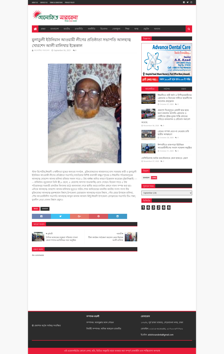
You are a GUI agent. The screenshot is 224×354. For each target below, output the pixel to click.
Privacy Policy (70, 2)
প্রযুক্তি (146, 28)
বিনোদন (103, 28)
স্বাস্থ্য (136, 28)
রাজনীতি (79, 28)
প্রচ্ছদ (43, 28)
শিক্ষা (127, 28)
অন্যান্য (157, 28)
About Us (35, 2)
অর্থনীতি (91, 28)
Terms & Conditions (56, 2)
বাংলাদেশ (54, 28)
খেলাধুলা (116, 28)
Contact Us (43, 2)
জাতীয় (67, 28)
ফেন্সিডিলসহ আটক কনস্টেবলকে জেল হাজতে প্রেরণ (164, 158)
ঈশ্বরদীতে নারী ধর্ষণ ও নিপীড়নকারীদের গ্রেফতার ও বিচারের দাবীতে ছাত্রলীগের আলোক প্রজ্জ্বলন (175, 98)
